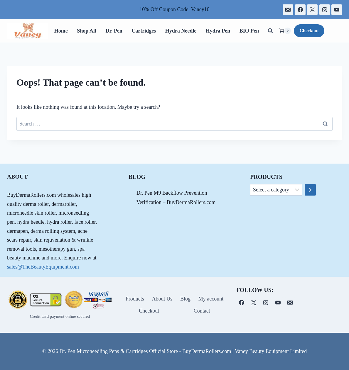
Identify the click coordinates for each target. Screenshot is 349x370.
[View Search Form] (270, 31)
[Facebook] (300, 9)
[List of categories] (276, 190)
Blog (185, 299)
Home (61, 31)
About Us (162, 299)
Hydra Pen (218, 31)
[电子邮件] (288, 9)
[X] (312, 9)
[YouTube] (336, 9)
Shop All (86, 31)
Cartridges (143, 31)
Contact (202, 311)
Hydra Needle (180, 31)
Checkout (309, 30)
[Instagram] (324, 9)
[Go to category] (310, 190)
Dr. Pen (113, 31)
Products (135, 299)
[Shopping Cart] (285, 31)
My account (210, 299)
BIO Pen (249, 31)
